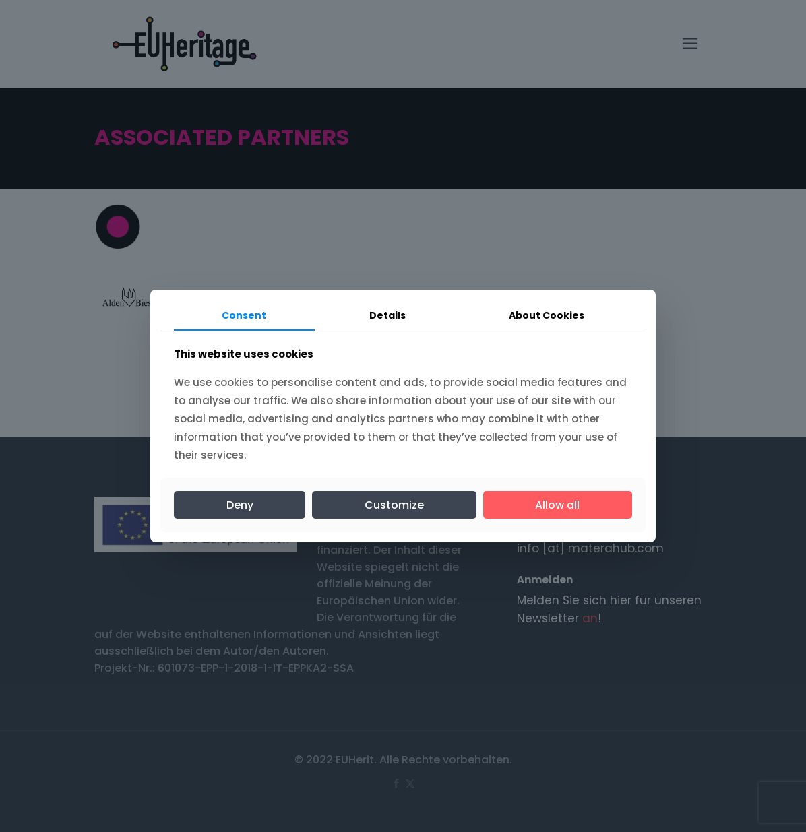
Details (387, 315)
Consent (244, 315)
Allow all (557, 505)
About (546, 315)
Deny (239, 505)
